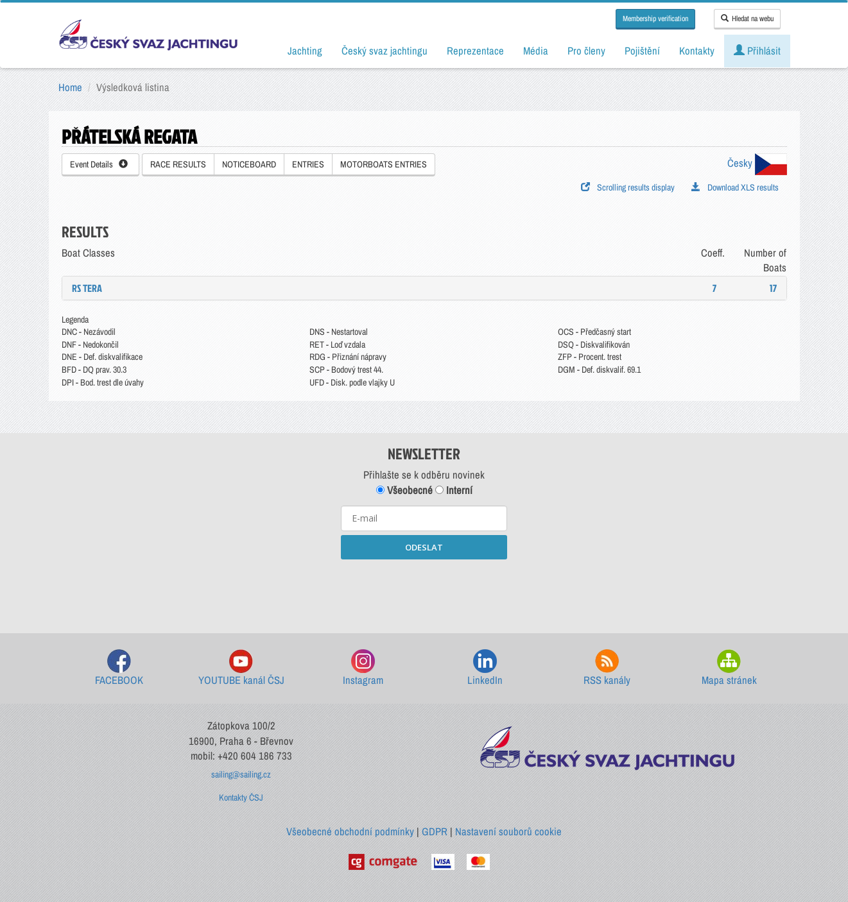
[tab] (424, 288)
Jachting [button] (305, 51)
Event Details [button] (99, 164)
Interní (453, 490)
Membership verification (655, 18)
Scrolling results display (628, 187)
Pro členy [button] (586, 51)
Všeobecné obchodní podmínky (350, 831)
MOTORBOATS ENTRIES (383, 164)
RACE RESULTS (178, 164)
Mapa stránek (729, 668)
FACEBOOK (119, 668)
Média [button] (535, 51)
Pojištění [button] (642, 51)
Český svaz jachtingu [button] (385, 51)
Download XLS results (735, 187)
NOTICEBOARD (249, 164)
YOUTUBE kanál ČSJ (241, 668)
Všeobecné (404, 490)
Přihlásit (757, 51)
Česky (757, 163)
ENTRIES (308, 164)
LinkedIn (485, 668)
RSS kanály (607, 668)
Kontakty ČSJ (241, 797)
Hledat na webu (747, 18)
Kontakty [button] (696, 51)
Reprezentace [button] (475, 51)
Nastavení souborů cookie (508, 831)
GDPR (434, 831)
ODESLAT (424, 547)
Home (70, 87)
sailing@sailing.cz (241, 774)
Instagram (363, 668)
